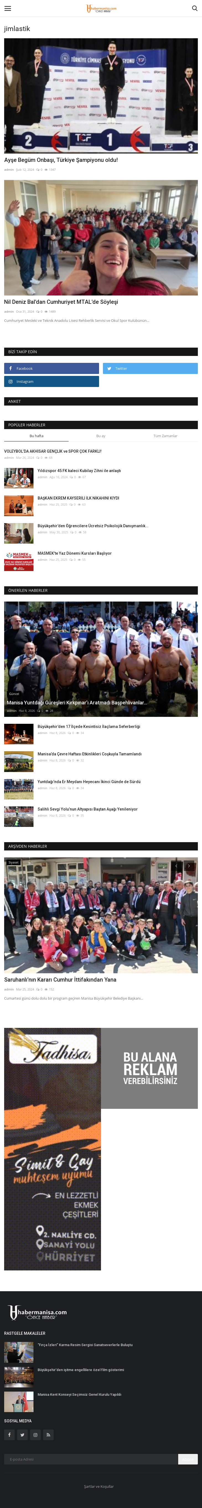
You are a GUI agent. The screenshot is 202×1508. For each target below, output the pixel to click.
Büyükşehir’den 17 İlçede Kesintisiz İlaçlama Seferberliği (89, 726)
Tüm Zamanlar (165, 435)
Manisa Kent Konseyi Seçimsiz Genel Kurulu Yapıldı (79, 1394)
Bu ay (100, 435)
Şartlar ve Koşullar (99, 1486)
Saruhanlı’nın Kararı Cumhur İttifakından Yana (60, 979)
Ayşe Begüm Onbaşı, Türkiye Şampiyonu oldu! (61, 160)
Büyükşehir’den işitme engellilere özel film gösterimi (81, 1370)
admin (9, 169)
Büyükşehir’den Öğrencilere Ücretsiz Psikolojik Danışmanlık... (93, 526)
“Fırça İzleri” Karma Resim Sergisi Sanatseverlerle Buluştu (85, 1345)
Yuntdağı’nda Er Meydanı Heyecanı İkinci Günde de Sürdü (89, 782)
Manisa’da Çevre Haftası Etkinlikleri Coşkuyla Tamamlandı (90, 754)
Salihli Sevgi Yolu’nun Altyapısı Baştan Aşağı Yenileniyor (88, 809)
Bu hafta (36, 435)
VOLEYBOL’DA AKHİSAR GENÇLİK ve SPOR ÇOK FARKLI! (53, 451)
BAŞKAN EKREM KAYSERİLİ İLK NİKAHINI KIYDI (78, 498)
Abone (188, 1459)
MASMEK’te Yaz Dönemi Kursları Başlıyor (75, 553)
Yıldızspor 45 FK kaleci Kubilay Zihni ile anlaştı (79, 470)
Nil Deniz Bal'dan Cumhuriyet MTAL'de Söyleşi (61, 302)
